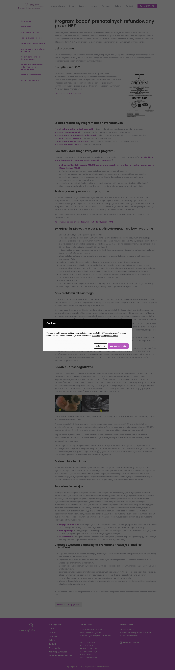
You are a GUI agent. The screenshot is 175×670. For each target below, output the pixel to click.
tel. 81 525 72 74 (127, 629)
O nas (71, 6)
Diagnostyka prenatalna (33, 44)
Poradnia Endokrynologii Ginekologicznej (31, 58)
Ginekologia (26, 21)
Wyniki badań (55, 648)
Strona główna (58, 6)
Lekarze (94, 6)
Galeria (118, 6)
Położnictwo (26, 26)
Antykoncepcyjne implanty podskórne (33, 50)
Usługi (82, 6)
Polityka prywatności (58, 652)
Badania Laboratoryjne (31, 74)
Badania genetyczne (30, 80)
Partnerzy (106, 6)
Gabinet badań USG (30, 32)
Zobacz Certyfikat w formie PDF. (69, 93)
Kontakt (129, 6)
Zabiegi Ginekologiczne (31, 38)
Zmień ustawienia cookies (60, 656)
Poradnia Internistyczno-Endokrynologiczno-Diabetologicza (32, 66)
